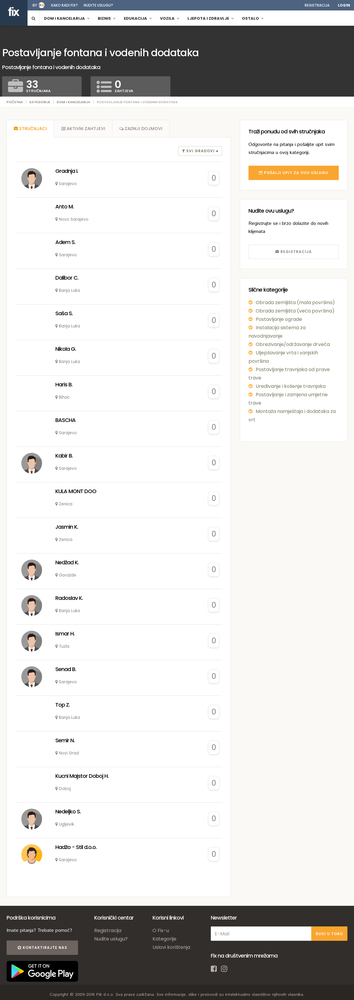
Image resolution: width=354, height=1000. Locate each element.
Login (344, 5)
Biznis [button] (106, 18)
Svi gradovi (199, 151)
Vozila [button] (169, 18)
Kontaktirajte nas (42, 948)
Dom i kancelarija (73, 102)
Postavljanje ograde (279, 319)
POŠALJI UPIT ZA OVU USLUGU (293, 172)
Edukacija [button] (138, 18)
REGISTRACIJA (293, 251)
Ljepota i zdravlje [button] (210, 18)
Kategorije (40, 102)
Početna (15, 102)
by (35, 5)
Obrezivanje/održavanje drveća (293, 344)
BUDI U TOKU (329, 934)
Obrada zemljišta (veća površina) (295, 310)
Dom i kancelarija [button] (66, 18)
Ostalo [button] (252, 18)
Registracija (317, 5)
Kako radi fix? (64, 5)
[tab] (30, 129)
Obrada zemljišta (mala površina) (295, 302)
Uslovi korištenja (171, 948)
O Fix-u (160, 931)
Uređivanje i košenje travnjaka (291, 386)
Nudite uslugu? (98, 5)
